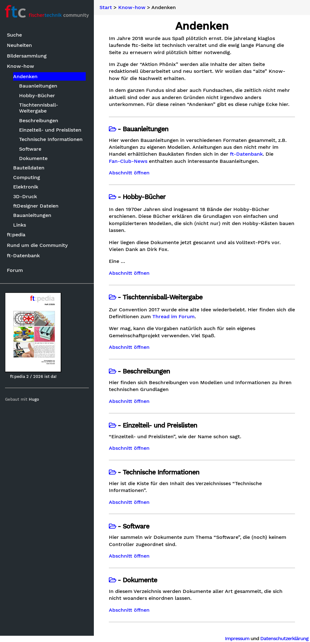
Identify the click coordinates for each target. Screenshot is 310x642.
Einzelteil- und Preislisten (50, 130)
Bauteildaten (28, 168)
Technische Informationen (51, 139)
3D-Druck (25, 196)
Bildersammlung (27, 56)
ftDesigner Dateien (35, 206)
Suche (14, 35)
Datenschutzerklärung (284, 638)
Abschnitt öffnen (129, 173)
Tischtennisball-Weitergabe (38, 108)
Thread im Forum (173, 316)
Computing (26, 177)
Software (30, 149)
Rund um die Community (37, 245)
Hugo (34, 399)
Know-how (20, 66)
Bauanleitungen (38, 86)
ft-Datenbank (23, 255)
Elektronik (25, 187)
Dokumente (33, 158)
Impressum (237, 638)
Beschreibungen (38, 120)
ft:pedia (16, 235)
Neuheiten (19, 45)
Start (105, 7)
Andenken (25, 76)
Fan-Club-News (128, 161)
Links (19, 225)
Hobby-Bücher (37, 95)
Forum (15, 270)
